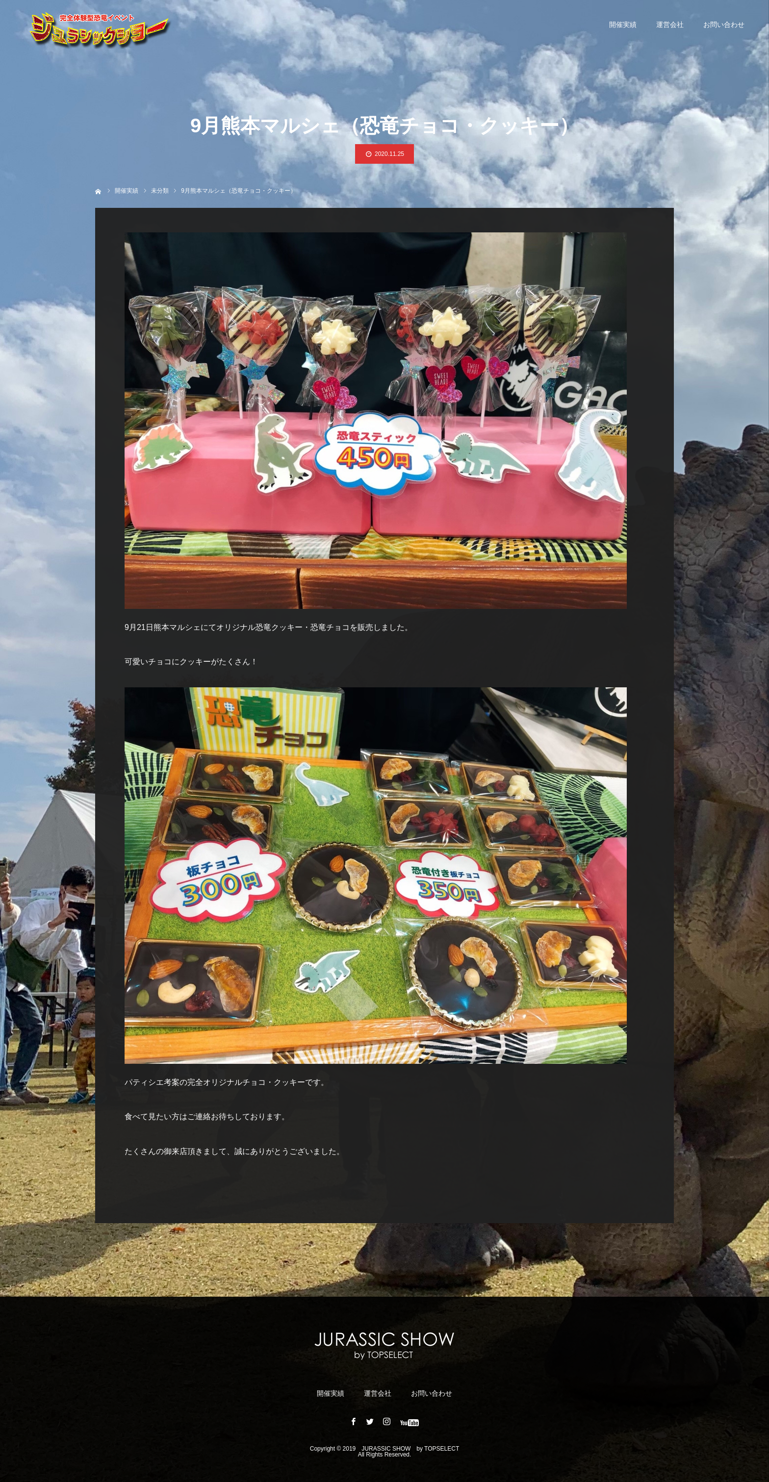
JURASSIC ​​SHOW (385, 1448)
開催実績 (623, 24)
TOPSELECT (441, 1448)
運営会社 (670, 24)
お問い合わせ (723, 24)
